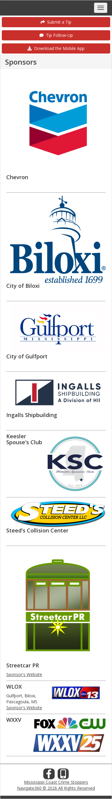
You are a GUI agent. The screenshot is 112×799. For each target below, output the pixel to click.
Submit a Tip (56, 22)
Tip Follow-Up (56, 35)
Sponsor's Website (24, 674)
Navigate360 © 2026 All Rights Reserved (56, 788)
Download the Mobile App (56, 48)
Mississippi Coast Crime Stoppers (56, 782)
